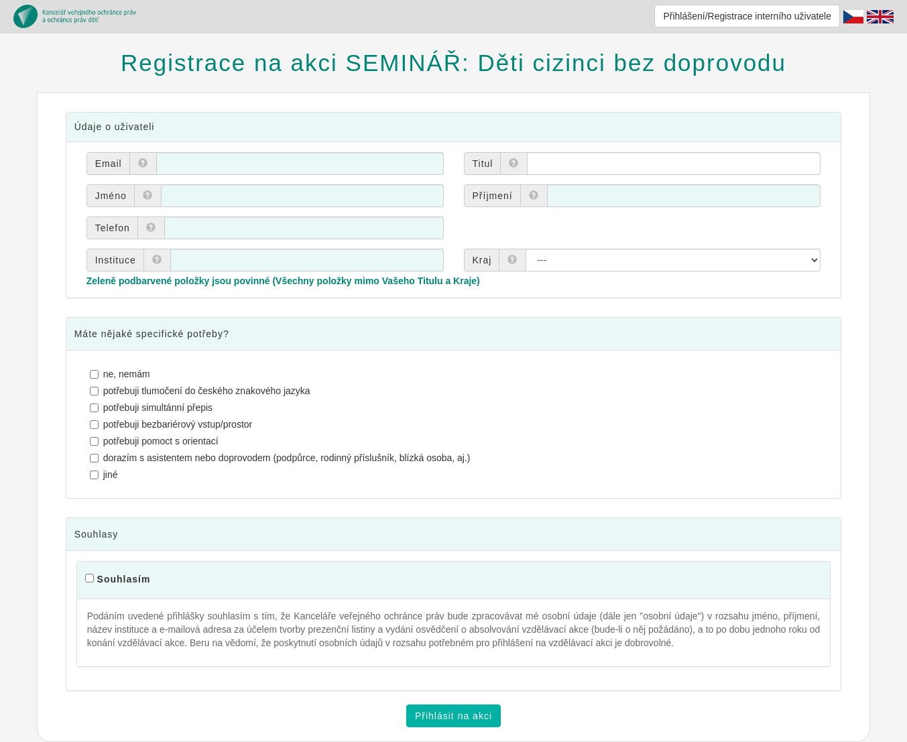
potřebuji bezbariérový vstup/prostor (173, 424)
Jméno (111, 195)
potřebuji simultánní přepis (153, 407)
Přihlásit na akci (453, 715)
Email (108, 163)
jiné (105, 474)
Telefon (112, 228)
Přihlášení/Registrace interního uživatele (747, 16)
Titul (483, 163)
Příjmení (493, 195)
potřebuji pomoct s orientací (156, 441)
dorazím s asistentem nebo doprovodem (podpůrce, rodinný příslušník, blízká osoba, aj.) (282, 457)
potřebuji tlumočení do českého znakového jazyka (201, 390)
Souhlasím (124, 579)
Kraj (482, 260)
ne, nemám (121, 374)
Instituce (115, 260)
